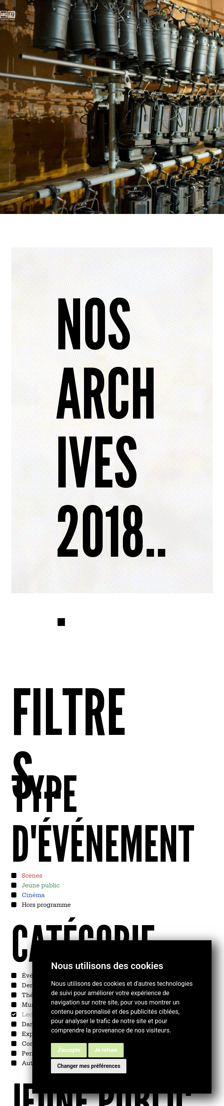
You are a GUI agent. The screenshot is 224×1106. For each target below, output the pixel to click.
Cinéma (32, 894)
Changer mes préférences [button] (88, 1066)
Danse (30, 1023)
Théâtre (32, 994)
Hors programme (45, 904)
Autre (29, 1062)
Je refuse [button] (105, 1050)
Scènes (31, 874)
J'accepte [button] (68, 1050)
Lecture (32, 1013)
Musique (34, 1004)
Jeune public (40, 884)
